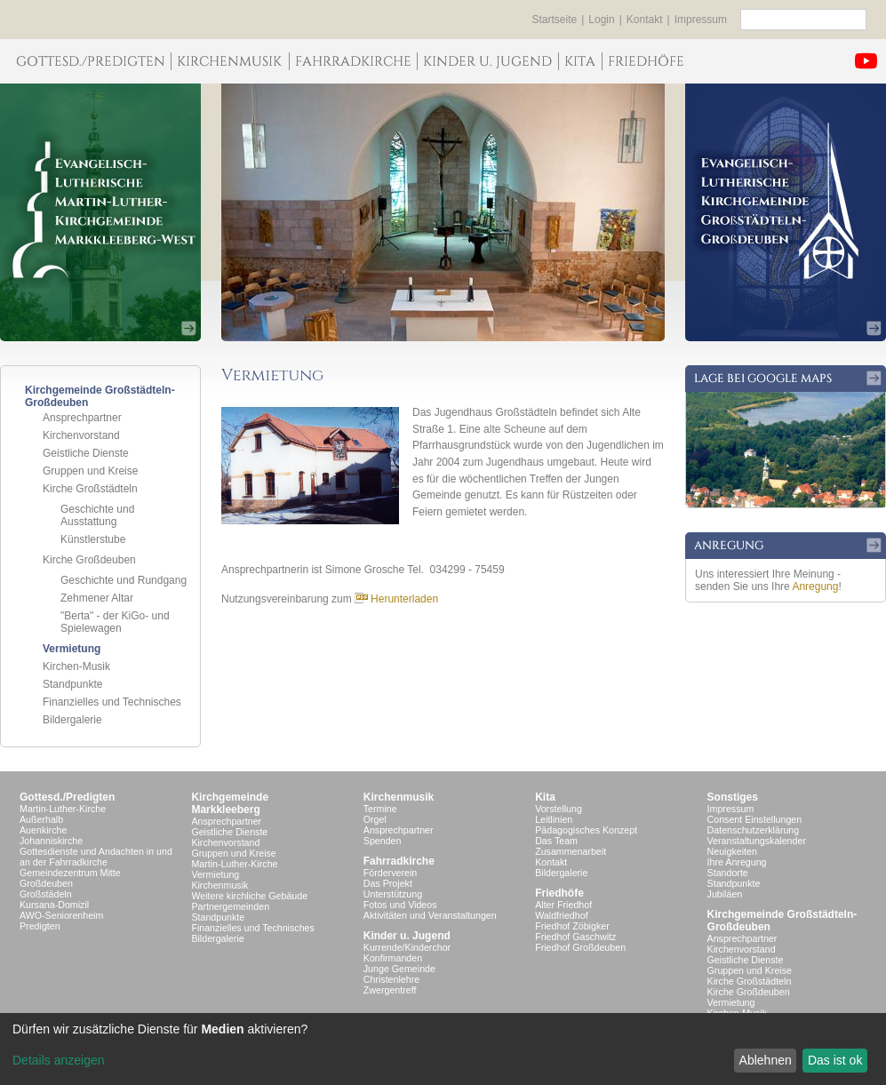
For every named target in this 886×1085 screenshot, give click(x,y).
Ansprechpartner (82, 417)
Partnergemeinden (230, 906)
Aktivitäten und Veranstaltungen (430, 915)
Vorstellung (558, 808)
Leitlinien (553, 819)
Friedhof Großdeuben (580, 947)
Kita (545, 797)
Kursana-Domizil (54, 904)
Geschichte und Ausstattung (97, 515)
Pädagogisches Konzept (586, 830)
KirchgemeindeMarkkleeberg (229, 803)
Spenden (382, 840)
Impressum (700, 19)
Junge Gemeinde (399, 968)
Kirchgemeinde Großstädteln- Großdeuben (782, 920)
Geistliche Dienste (86, 453)
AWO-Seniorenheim (61, 915)
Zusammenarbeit (570, 851)
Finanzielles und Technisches (112, 702)
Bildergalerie (72, 720)
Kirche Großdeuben (89, 560)
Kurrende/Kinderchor (407, 947)
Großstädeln (46, 894)
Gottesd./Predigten (67, 797)
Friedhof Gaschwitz (575, 936)
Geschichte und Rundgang (123, 580)
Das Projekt (387, 883)
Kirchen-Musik (76, 666)
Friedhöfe (559, 893)
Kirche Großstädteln (90, 489)
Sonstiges (732, 797)
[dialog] (443, 1049)
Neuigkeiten (732, 851)
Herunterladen (396, 599)
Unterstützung (392, 894)
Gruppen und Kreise (90, 471)
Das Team (556, 840)
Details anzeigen (58, 1060)
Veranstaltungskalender (756, 840)
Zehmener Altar (96, 598)
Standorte (727, 872)
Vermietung (71, 648)
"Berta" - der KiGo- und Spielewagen (115, 622)
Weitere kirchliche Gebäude (249, 895)
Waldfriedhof (561, 915)
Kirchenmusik (219, 885)
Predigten (40, 926)
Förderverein (390, 872)
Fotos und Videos (400, 904)
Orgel (375, 819)
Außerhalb (41, 819)
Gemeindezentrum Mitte (70, 872)
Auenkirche (43, 830)
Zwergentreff (390, 990)
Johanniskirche (51, 840)
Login (601, 19)
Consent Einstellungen (754, 819)
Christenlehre (391, 979)
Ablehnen (765, 1060)
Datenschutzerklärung (753, 830)
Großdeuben (46, 883)
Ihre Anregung (737, 862)
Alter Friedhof (563, 904)
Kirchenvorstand (81, 435)
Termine (380, 808)
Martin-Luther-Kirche (63, 808)
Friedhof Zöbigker (572, 926)
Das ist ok (835, 1060)
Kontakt (645, 19)
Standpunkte (72, 684)
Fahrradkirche (399, 861)
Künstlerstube (92, 539)
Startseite (555, 19)
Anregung (815, 586)
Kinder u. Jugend (407, 935)
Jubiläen (725, 894)
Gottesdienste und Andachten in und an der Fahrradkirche (96, 856)
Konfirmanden (392, 958)
